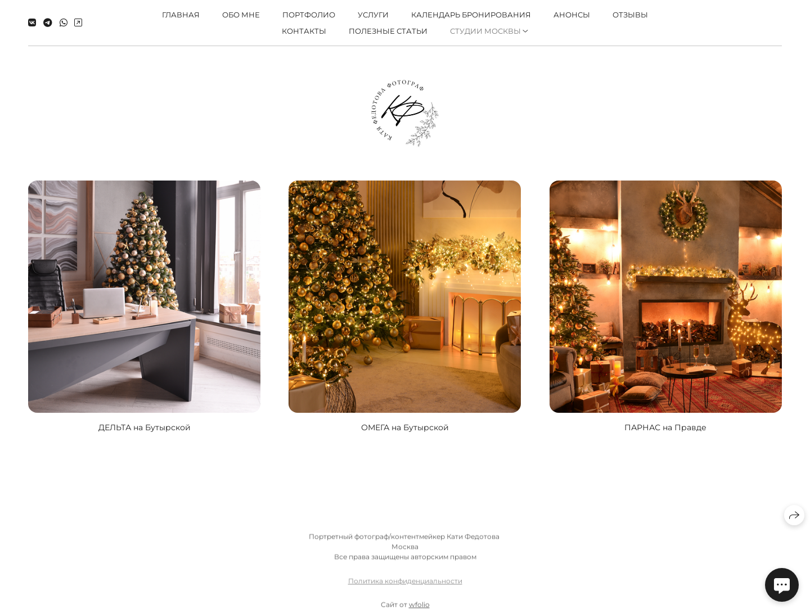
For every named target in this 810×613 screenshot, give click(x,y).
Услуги (373, 14)
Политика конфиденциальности (405, 584)
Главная (181, 14)
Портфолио (308, 14)
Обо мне (241, 14)
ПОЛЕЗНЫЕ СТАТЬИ (388, 30)
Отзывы (630, 14)
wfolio (419, 608)
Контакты (304, 30)
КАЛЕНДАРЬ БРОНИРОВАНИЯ (471, 14)
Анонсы (572, 14)
